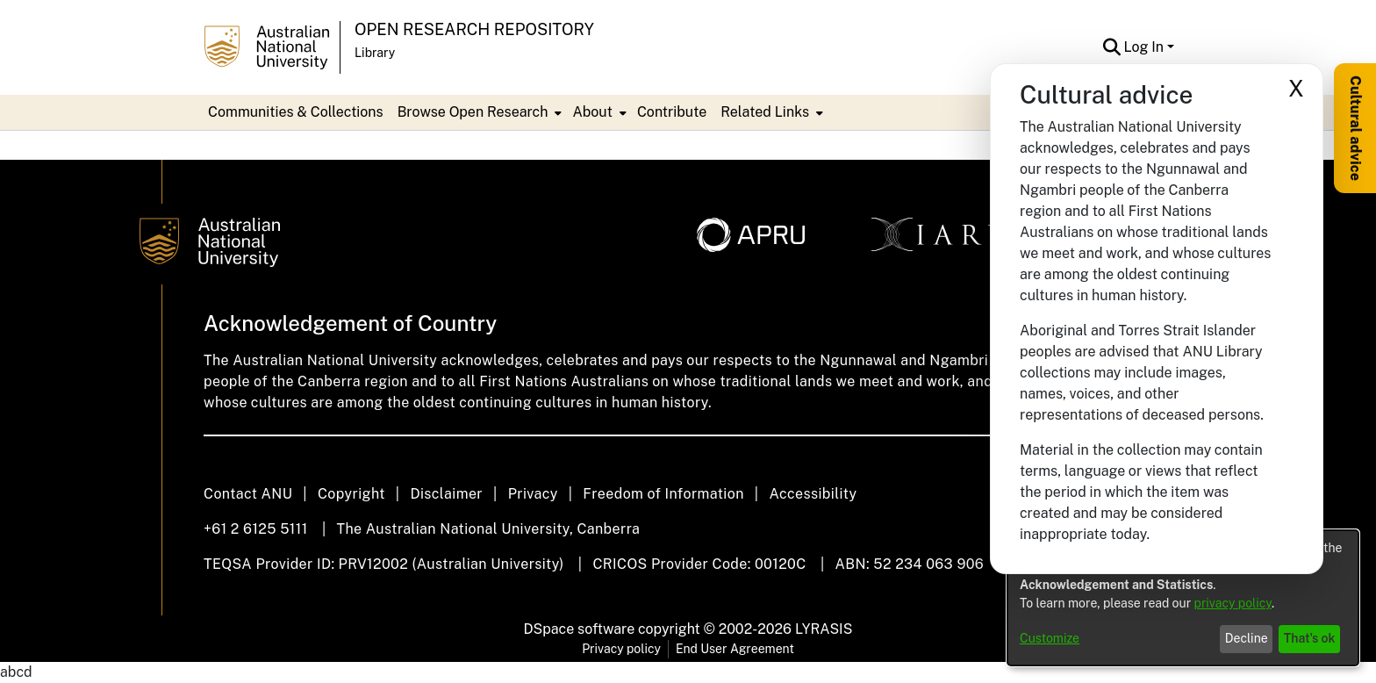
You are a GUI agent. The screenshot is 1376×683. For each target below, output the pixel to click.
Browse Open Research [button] (473, 112)
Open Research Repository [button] (474, 29)
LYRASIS (823, 629)
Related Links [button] (764, 112)
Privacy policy (621, 649)
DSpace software (579, 629)
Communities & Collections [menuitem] (295, 112)
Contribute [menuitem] (671, 112)
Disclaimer (446, 493)
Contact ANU (248, 493)
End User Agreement (735, 649)
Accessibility (812, 493)
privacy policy (1233, 603)
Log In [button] (1145, 47)
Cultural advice (1355, 128)
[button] (1112, 47)
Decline (1246, 638)
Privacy (533, 493)
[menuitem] (478, 112)
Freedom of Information (663, 493)
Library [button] (375, 53)
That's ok (1310, 638)
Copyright (351, 493)
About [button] (592, 112)
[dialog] (1182, 597)
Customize (1049, 638)
